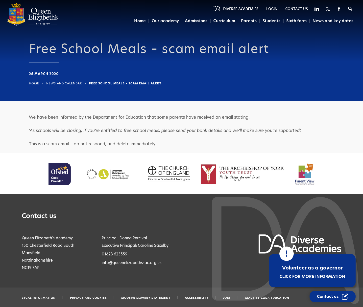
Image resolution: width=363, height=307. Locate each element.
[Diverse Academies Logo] (32, 24)
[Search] (350, 8)
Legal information (39, 298)
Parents (249, 21)
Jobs (227, 298)
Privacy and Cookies (88, 298)
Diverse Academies (240, 8)
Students (271, 21)
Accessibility (197, 298)
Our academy (165, 21)
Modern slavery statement (145, 298)
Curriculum (224, 21)
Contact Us (296, 8)
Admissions (196, 21)
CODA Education (275, 298)
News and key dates (333, 21)
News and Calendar (64, 83)
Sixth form (296, 21)
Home (140, 21)
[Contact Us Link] (333, 296)
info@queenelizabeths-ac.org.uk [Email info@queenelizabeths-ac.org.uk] (132, 262)
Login (271, 8)
